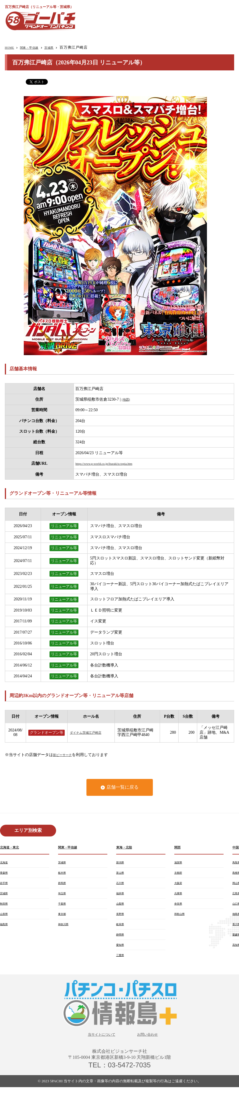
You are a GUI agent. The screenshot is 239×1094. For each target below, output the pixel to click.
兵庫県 (179, 896)
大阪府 (179, 885)
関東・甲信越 (35, 47)
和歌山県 (181, 917)
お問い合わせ (152, 1040)
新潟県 (121, 863)
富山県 (121, 874)
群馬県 (63, 885)
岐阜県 (121, 928)
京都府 (179, 874)
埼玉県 (63, 896)
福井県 (121, 896)
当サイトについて (98, 1040)
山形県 (5, 917)
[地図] (127, 399)
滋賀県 (179, 863)
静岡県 (121, 939)
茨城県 (59, 47)
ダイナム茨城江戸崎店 (90, 732)
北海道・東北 (12, 847)
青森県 (5, 874)
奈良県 (179, 907)
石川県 (121, 885)
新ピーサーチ (65, 755)
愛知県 (121, 950)
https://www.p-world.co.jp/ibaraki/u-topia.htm (112, 463)
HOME (11, 47)
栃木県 (63, 874)
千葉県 (63, 907)
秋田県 (5, 907)
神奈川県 (65, 928)
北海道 (5, 863)
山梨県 (121, 907)
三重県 (121, 961)
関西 (178, 847)
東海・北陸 (126, 847)
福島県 (5, 928)
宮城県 (5, 896)
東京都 (63, 917)
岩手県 (5, 885)
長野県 (121, 917)
